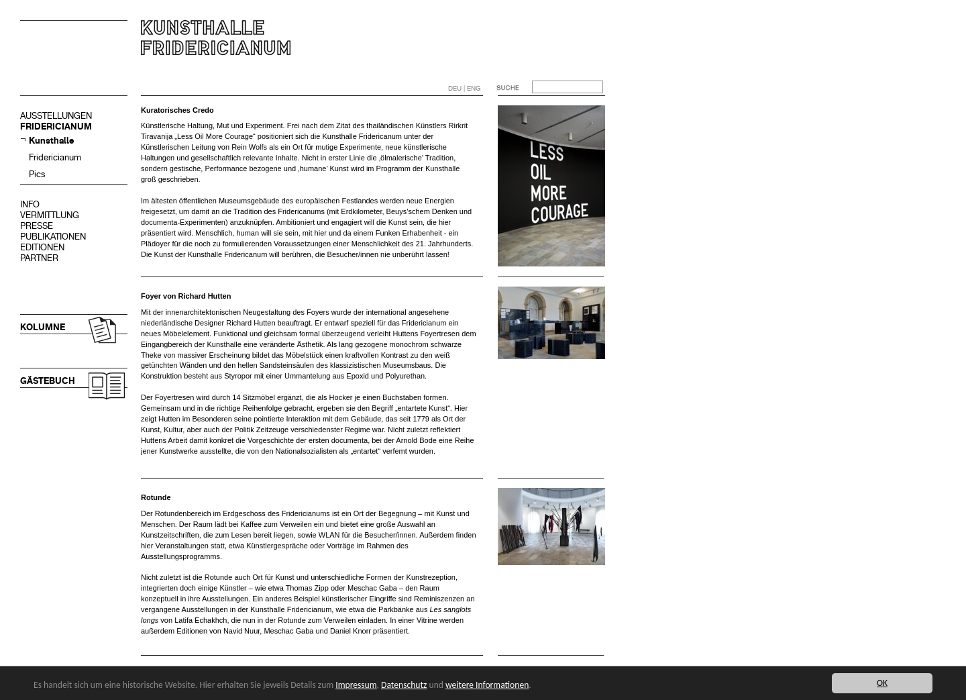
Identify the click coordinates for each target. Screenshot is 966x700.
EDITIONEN (42, 247)
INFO (30, 204)
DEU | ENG (464, 88)
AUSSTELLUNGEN (56, 116)
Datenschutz (404, 685)
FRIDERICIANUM (56, 126)
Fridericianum (55, 157)
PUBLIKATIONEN (53, 237)
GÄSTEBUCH (47, 381)
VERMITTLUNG (49, 215)
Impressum (355, 685)
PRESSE (36, 226)
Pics (37, 174)
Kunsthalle (51, 141)
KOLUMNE (42, 327)
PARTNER (39, 258)
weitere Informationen (487, 685)
